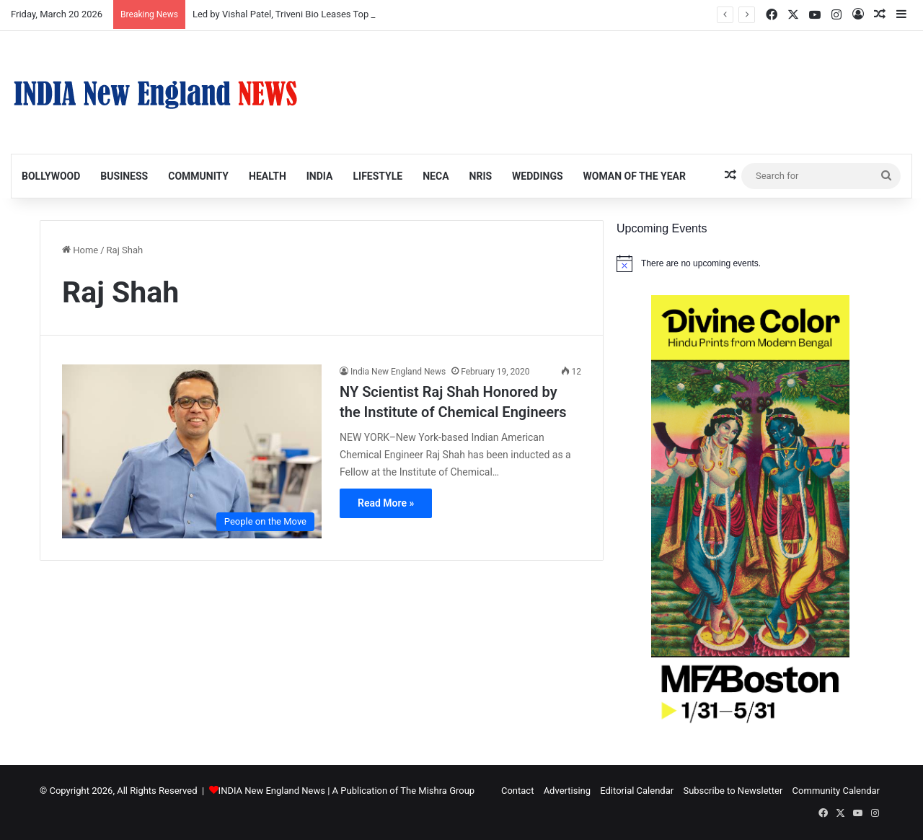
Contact (517, 790)
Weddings (537, 176)
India (319, 176)
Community (198, 176)
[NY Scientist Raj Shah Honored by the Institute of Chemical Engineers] (192, 451)
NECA (436, 176)
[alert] (750, 263)
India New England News (398, 372)
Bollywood (51, 176)
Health (267, 176)
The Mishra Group (437, 790)
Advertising (567, 790)
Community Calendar (836, 790)
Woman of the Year (634, 176)
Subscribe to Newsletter (732, 790)
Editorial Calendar (637, 790)
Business (124, 176)
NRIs (481, 176)
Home (80, 250)
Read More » (386, 503)
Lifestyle (377, 176)
